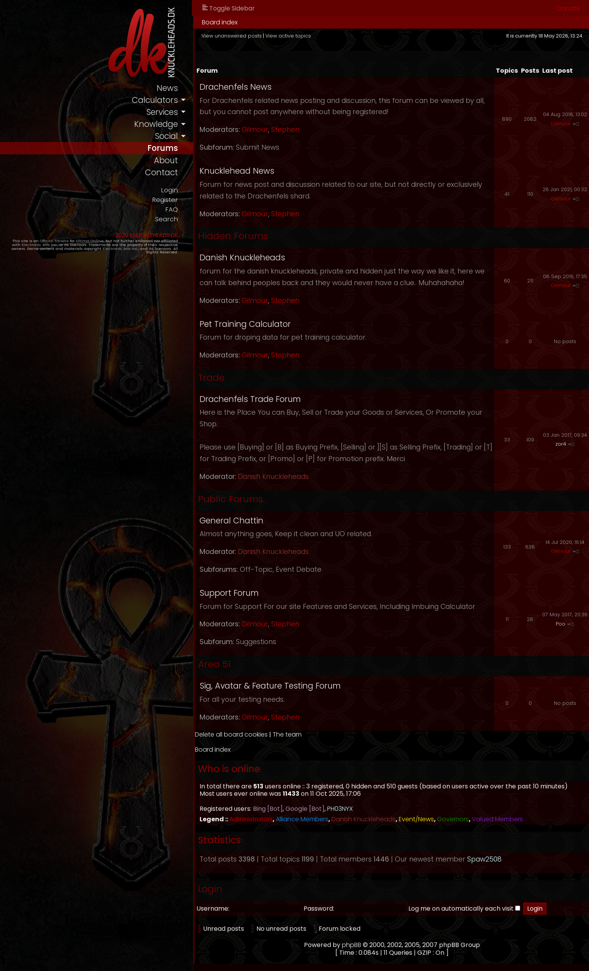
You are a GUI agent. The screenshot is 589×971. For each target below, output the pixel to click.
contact (161, 172)
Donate (568, 8)
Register (165, 199)
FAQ (171, 209)
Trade (211, 377)
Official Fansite (54, 240)
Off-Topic (256, 569)
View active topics (288, 35)
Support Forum (229, 592)
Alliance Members (302, 819)
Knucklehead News (237, 170)
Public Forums (230, 498)
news (167, 88)
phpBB (351, 944)
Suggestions (256, 641)
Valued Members (497, 819)
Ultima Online (90, 240)
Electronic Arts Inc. (40, 244)
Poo (560, 624)
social (166, 136)
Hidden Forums (233, 235)
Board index (219, 22)
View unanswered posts (231, 35)
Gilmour (255, 129)
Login (169, 190)
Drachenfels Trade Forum (250, 399)
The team (287, 734)
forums (162, 148)
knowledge (156, 124)
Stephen (285, 129)
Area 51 (214, 664)
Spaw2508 (484, 859)
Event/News (416, 819)
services (162, 112)
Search (166, 219)
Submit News (257, 147)
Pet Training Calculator (245, 324)
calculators (155, 100)
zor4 (560, 444)
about (166, 160)
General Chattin (231, 520)
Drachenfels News (235, 86)
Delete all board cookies (231, 734)
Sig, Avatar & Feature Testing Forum (270, 685)
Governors (453, 819)
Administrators (251, 819)
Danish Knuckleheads (242, 257)
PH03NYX (340, 808)
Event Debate (298, 569)
